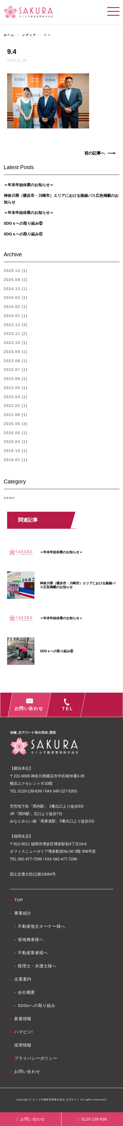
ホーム (9, 35)
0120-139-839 (92, 1119)
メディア (29, 35)
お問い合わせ (30, 1119)
